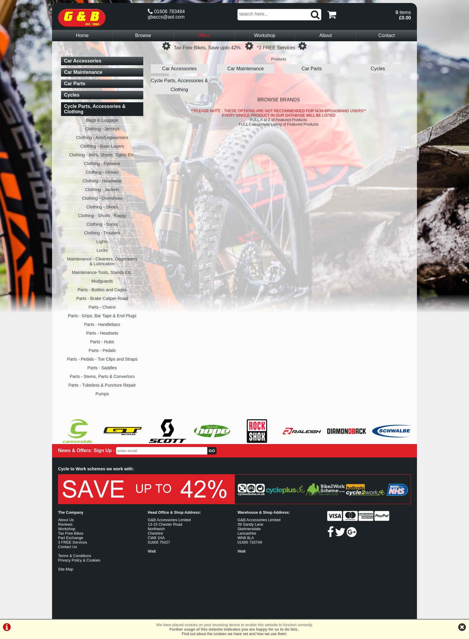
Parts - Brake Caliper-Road (102, 298)
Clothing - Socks (102, 224)
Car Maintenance (245, 68)
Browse (143, 35)
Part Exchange (70, 538)
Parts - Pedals (102, 350)
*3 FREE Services (276, 47)
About (325, 35)
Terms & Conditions (74, 555)
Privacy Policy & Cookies (79, 560)
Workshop (264, 35)
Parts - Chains (102, 307)
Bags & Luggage (102, 120)
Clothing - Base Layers (102, 146)
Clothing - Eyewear (102, 163)
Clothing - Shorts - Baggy (102, 215)
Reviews (65, 524)
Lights (102, 241)
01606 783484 (166, 11)
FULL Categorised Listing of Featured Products (279, 124)
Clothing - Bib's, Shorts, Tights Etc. (102, 154)
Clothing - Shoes (102, 207)
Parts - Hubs (102, 341)
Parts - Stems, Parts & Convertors (102, 376)
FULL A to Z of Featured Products (278, 120)
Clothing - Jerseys (102, 128)
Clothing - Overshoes (102, 198)
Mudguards (102, 281)
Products (278, 59)
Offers (203, 35)
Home (82, 35)
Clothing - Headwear (102, 181)
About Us (66, 520)
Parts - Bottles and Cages (102, 289)
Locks (102, 250)
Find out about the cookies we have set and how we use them (234, 634)
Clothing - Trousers (102, 233)
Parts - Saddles (102, 367)
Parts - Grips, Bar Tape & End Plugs (102, 315)
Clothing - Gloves (102, 172)
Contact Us (67, 547)
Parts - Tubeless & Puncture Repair (102, 385)
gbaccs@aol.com (166, 16)
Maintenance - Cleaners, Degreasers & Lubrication (102, 261)
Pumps (102, 393)
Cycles (378, 68)
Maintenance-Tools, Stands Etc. (102, 272)
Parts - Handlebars (102, 324)
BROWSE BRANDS (278, 99)
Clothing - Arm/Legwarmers (102, 137)
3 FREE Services (72, 542)
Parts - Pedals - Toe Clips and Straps (102, 359)
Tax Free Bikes (70, 533)
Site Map (65, 569)
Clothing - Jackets (102, 189)
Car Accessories (179, 68)
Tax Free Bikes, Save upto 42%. (208, 47)
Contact (386, 35)
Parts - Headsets (102, 333)
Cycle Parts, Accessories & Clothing (179, 85)
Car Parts (312, 68)
